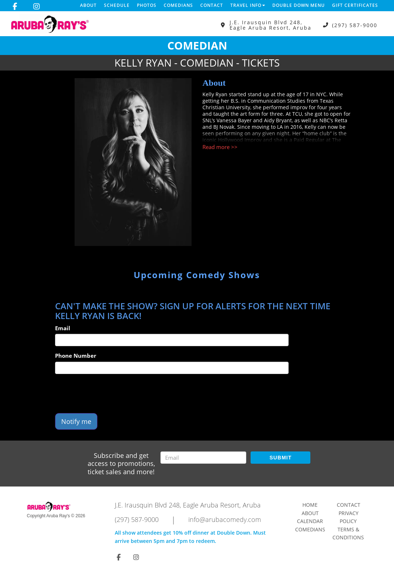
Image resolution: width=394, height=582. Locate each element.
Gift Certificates (355, 5)
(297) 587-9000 (354, 25)
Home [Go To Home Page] (310, 504)
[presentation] (110, 393)
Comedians (178, 5)
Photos (146, 5)
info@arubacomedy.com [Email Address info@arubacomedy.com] (224, 519)
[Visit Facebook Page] (15, 6)
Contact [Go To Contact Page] (348, 504)
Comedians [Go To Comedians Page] (310, 529)
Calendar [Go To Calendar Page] (310, 521)
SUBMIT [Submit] (280, 457)
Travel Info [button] (247, 5)
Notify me (76, 421)
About (88, 5)
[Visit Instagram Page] (36, 6)
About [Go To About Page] (310, 513)
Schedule (117, 5)
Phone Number (75, 355)
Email (62, 328)
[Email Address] (203, 457)
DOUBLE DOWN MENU (298, 5)
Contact (211, 5)
